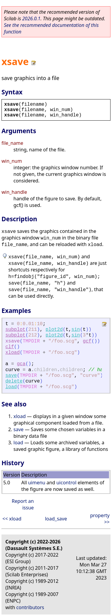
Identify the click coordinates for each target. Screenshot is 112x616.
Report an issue (23, 504)
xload (12, 352)
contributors (30, 607)
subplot (15, 329)
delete (14, 381)
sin (75, 329)
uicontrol (66, 482)
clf (9, 347)
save (11, 375)
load (11, 387)
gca (21, 364)
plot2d (54, 329)
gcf (87, 341)
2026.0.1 (31, 18)
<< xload (12, 518)
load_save (56, 518)
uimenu (36, 482)
